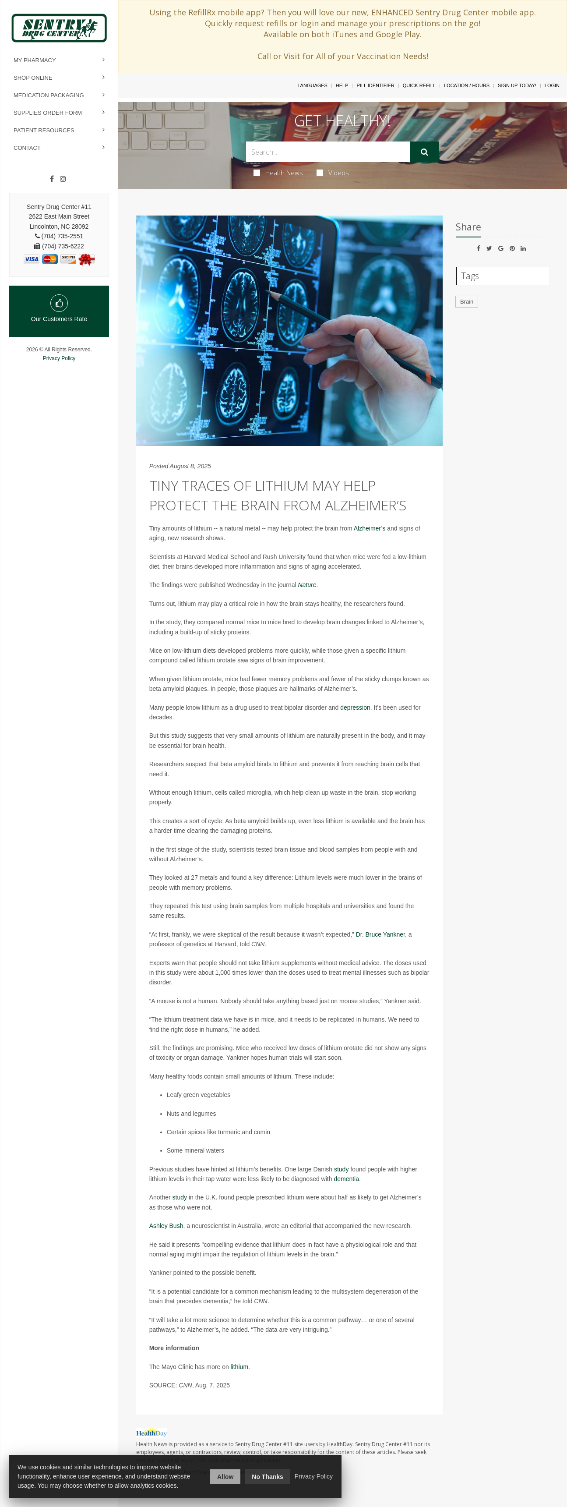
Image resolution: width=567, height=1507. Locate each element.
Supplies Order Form (48, 113)
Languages (312, 85)
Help (342, 85)
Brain (466, 301)
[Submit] (424, 152)
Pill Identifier (375, 85)
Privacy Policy (59, 358)
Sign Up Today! (517, 85)
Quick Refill (419, 85)
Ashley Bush (166, 1225)
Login (552, 85)
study (341, 1169)
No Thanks (267, 1476)
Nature (307, 584)
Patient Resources (44, 130)
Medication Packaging (49, 95)
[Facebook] (52, 179)
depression (355, 707)
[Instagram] (63, 179)
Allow (225, 1476)
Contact (27, 148)
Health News (278, 172)
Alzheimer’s (370, 528)
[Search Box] (328, 152)
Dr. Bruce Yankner (380, 934)
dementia (346, 1178)
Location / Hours (467, 85)
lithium (239, 1366)
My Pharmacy (35, 60)
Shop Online (33, 77)
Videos (333, 172)
